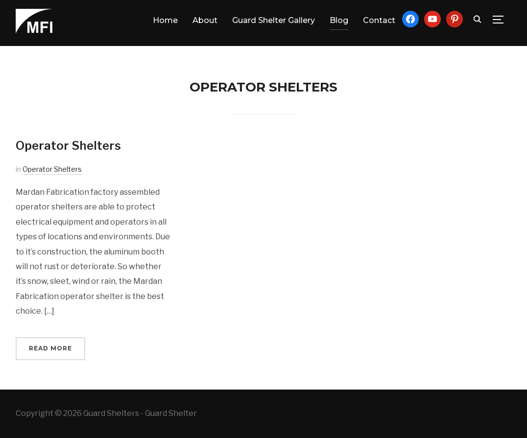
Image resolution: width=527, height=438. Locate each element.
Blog (339, 20)
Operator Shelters (68, 145)
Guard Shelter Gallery (273, 20)
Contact (379, 20)
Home (165, 20)
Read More (50, 348)
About (204, 20)
